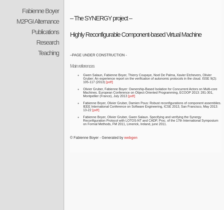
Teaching (48, 53)
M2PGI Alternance (37, 21)
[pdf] (109, 82)
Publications (45, 32)
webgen (130, 138)
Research (47, 42)
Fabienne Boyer (40, 11)
